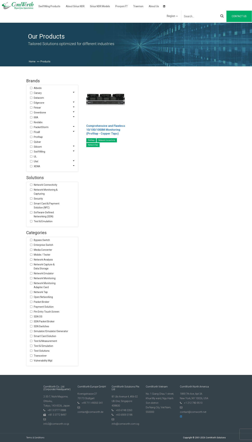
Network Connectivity (45, 184)
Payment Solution (44, 306)
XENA (37, 166)
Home (32, 61)
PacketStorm (41, 127)
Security (38, 198)
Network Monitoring (44, 278)
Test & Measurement (45, 341)
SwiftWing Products (49, 6)
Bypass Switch (42, 240)
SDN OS (38, 316)
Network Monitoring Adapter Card (44, 285)
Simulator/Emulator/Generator (47, 331)
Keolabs (38, 122)
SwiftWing (39, 151)
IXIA (36, 117)
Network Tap (41, 292)
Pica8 (37, 132)
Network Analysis (43, 259)
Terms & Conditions (35, 437)
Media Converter (43, 249)
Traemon (138, 6)
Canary (38, 93)
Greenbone (40, 112)
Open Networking (43, 297)
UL (35, 156)
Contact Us (239, 16)
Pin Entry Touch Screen (46, 311)
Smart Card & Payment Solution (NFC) (46, 205)
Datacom (39, 97)
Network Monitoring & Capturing (46, 191)
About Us (154, 6)
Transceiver (40, 355)
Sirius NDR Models (100, 6)
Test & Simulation (43, 346)
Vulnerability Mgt (43, 360)
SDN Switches (41, 326)
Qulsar (37, 141)
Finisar (37, 107)
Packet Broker (41, 301)
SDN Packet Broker (44, 321)
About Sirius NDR (75, 6)
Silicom (38, 146)
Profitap (38, 137)
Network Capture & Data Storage (44, 266)
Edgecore (39, 102)
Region (172, 16)
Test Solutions (42, 350)
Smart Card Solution (45, 336)
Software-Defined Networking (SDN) (44, 214)
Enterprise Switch (43, 245)
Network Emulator (44, 273)
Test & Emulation (43, 221)
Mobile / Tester (42, 254)
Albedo (38, 88)
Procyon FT (121, 6)
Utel (36, 161)
